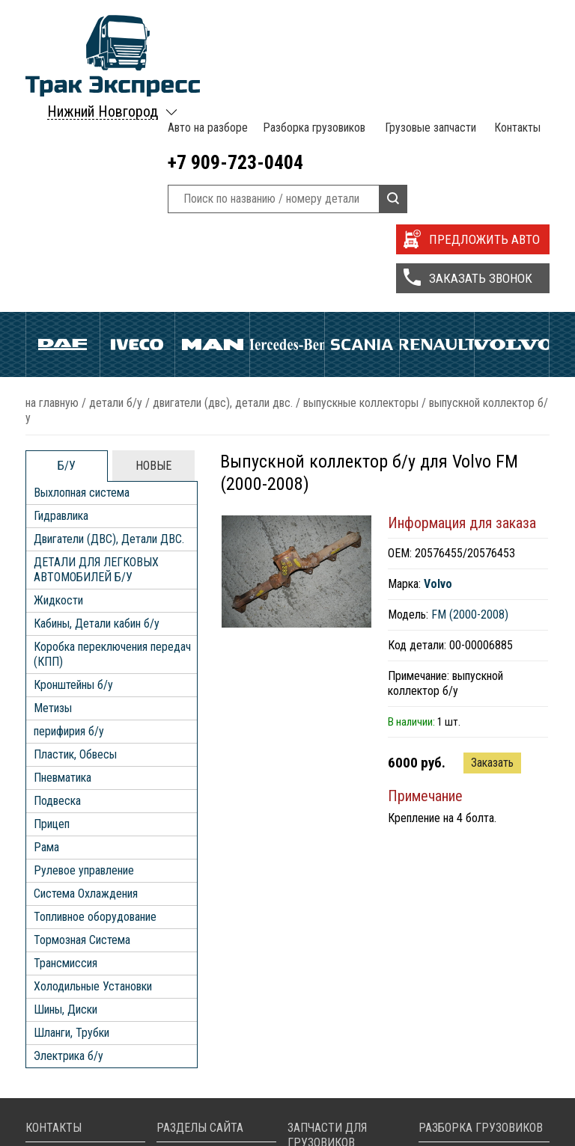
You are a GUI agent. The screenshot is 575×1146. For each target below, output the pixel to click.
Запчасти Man (335, 1071)
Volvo (512, 151)
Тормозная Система (82, 736)
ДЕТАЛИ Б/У (115, 199)
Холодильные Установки (93, 783)
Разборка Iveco (471, 1086)
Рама (46, 644)
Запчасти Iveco (338, 1101)
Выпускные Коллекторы (361, 199)
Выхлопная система (82, 289)
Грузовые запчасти (428, 22)
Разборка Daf (466, 1071)
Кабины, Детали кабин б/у (96, 420)
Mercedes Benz (287, 151)
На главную (52, 199)
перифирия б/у (69, 528)
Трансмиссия (65, 760)
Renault (437, 151)
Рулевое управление (84, 667)
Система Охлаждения (86, 690)
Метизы (53, 504)
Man (212, 151)
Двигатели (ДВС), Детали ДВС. (223, 199)
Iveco (137, 151)
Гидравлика (61, 312)
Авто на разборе (206, 22)
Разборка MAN (469, 1056)
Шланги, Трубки (71, 829)
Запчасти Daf (333, 1086)
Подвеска (57, 597)
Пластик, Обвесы (75, 551)
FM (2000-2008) (469, 411)
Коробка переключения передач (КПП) (112, 450)
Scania (362, 151)
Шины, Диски (65, 806)
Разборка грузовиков (312, 22)
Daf (63, 151)
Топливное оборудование (95, 713)
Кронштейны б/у (73, 481)
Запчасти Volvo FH (347, 1131)
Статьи (187, 1116)
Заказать (492, 559)
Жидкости (58, 397)
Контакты (515, 22)
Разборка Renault (475, 1101)
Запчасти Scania (341, 1116)
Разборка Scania (473, 1116)
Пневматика (62, 574)
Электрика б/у (68, 852)
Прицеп (52, 620)
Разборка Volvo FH (479, 1131)
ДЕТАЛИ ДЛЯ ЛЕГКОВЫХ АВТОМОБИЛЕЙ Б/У (96, 366)
